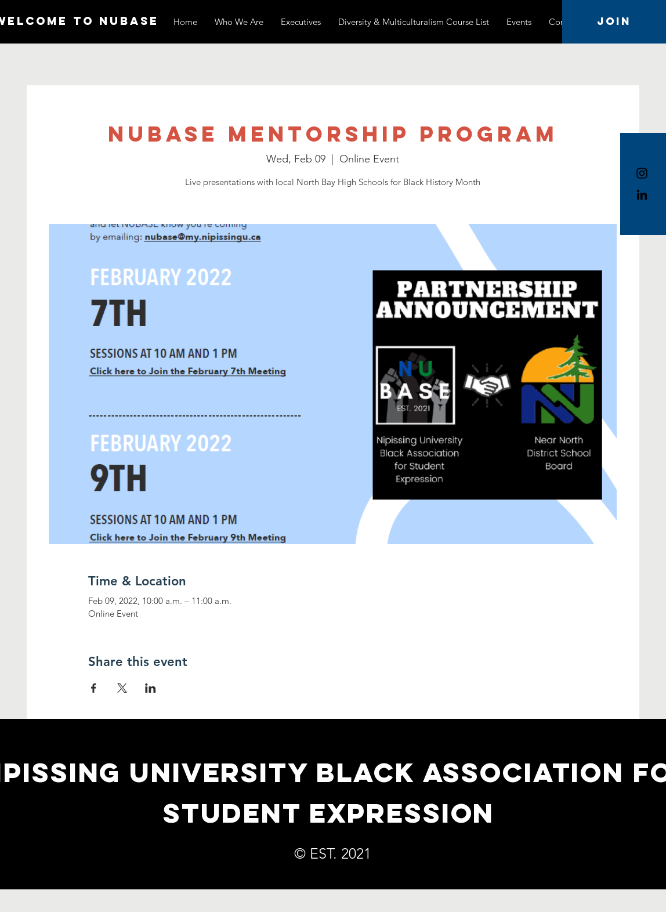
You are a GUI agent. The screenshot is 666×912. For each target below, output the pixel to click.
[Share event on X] (122, 688)
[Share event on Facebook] (93, 688)
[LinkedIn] (642, 194)
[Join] (614, 22)
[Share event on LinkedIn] (150, 688)
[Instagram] (642, 173)
